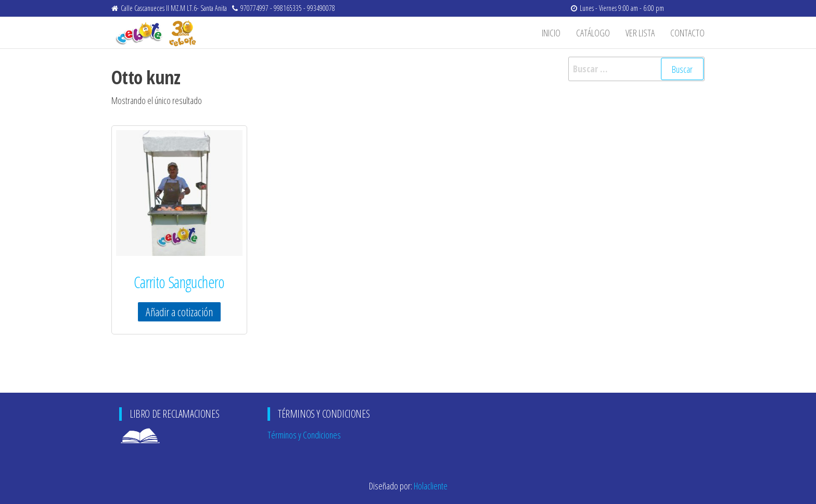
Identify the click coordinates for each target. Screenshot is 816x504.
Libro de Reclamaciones (156, 435)
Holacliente (431, 486)
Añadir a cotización (179, 311)
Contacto (687, 33)
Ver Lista (640, 33)
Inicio (551, 33)
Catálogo (593, 33)
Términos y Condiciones (304, 435)
